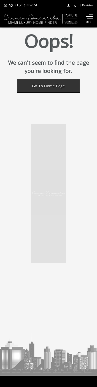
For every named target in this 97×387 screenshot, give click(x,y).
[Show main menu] (89, 19)
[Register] (87, 5)
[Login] (72, 5)
